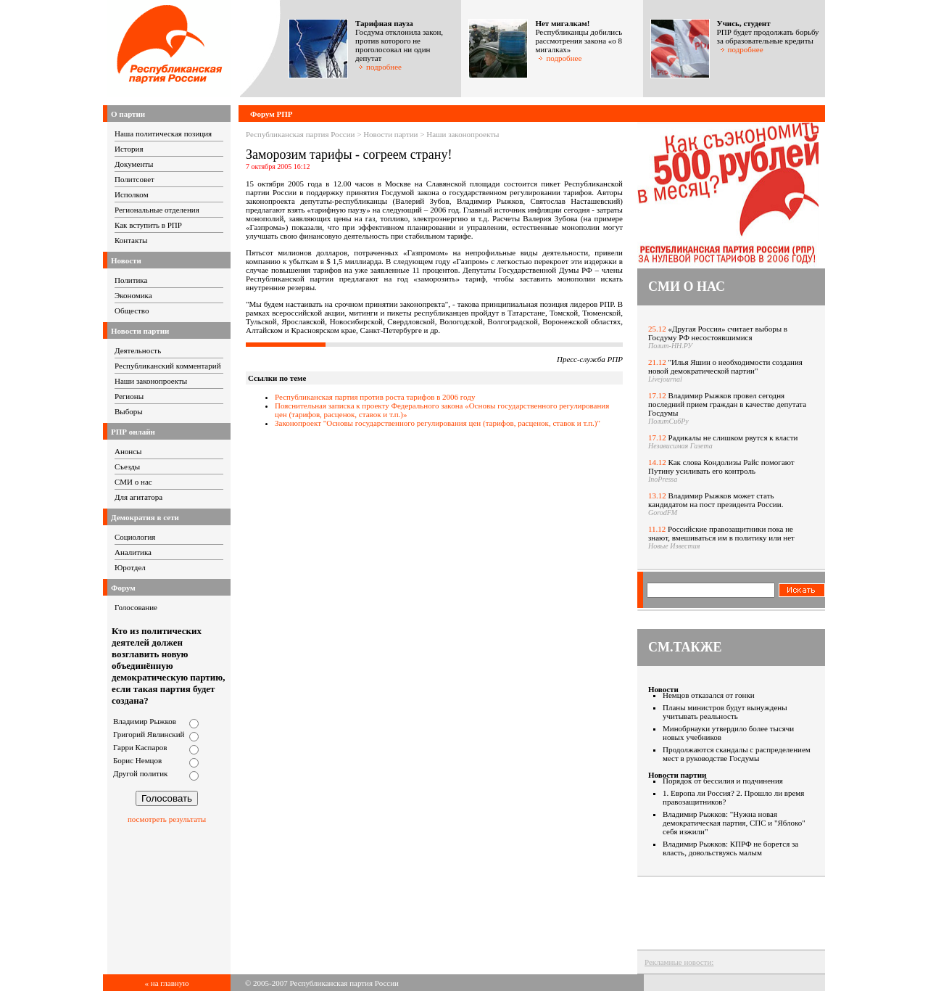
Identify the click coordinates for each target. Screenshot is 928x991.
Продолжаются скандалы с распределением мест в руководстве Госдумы (737, 753)
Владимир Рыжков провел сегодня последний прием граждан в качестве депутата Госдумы (727, 404)
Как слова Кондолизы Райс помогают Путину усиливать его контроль (721, 466)
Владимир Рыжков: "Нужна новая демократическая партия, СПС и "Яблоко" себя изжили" (734, 823)
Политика (131, 280)
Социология (135, 536)
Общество (132, 310)
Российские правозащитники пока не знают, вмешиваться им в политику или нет (721, 533)
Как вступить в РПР (148, 225)
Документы (134, 164)
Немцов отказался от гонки (709, 695)
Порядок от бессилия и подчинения (723, 780)
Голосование (136, 607)
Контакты (131, 240)
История (129, 148)
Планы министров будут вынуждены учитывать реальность (725, 711)
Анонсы (128, 451)
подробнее (380, 66)
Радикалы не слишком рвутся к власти (733, 437)
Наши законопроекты (151, 381)
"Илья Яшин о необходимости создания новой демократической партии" (725, 366)
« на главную (167, 983)
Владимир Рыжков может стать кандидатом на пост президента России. (715, 500)
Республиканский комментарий (168, 365)
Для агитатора (138, 497)
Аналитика (133, 552)
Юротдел (130, 567)
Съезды (127, 466)
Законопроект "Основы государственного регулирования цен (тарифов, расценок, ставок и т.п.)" (437, 423)
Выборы (129, 411)
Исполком (132, 194)
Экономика (133, 295)
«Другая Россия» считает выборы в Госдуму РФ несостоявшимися (717, 333)
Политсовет (134, 179)
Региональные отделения (157, 209)
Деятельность (138, 350)
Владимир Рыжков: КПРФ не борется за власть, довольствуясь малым (730, 848)
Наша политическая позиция (163, 133)
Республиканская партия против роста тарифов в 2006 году (375, 396)
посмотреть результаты (167, 819)
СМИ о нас (133, 481)
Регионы (129, 396)
